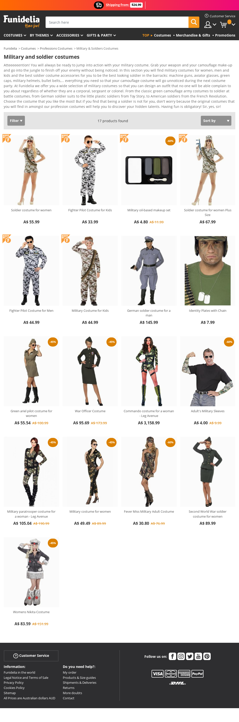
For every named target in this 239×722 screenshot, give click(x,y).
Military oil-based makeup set (149, 196)
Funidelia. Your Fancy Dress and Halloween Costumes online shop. (21, 21)
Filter (14, 106)
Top (145, 35)
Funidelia (10, 48)
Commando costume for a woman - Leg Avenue (149, 399)
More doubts (72, 679)
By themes (39, 35)
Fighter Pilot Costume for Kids (90, 196)
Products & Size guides (79, 664)
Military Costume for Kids (90, 296)
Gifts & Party (99, 35)
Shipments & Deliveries (79, 668)
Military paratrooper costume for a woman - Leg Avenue (31, 500)
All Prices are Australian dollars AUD (29, 684)
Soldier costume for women (31, 196)
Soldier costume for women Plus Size (207, 198)
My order (69, 658)
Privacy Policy (14, 668)
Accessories (67, 35)
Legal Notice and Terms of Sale (26, 664)
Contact (68, 684)
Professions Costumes (56, 48)
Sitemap (10, 679)
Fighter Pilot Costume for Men (31, 296)
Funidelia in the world (19, 658)
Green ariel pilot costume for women (31, 399)
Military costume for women (90, 497)
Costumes (13, 35)
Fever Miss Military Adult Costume (149, 497)
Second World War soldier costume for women (207, 500)
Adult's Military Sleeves (207, 397)
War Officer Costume (90, 397)
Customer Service (31, 641)
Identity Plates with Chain (207, 296)
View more (17, 92)
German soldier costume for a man (149, 299)
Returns (68, 674)
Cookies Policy (14, 674)
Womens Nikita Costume (31, 598)
